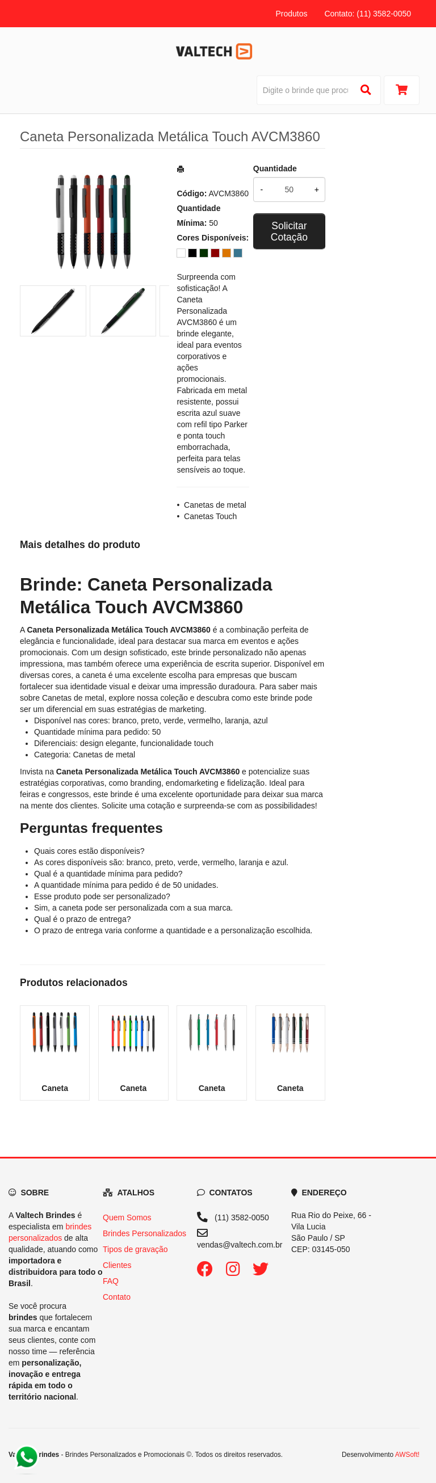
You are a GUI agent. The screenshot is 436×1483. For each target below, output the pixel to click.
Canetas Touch (210, 516)
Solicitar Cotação (289, 231)
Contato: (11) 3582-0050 (367, 13)
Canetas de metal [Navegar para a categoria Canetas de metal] (73, 697)
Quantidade (275, 168)
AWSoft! (407, 1455)
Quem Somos (127, 1217)
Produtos (291, 13)
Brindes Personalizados (144, 1233)
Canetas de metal (215, 504)
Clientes (117, 1265)
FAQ (111, 1281)
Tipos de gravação (135, 1249)
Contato (117, 1296)
